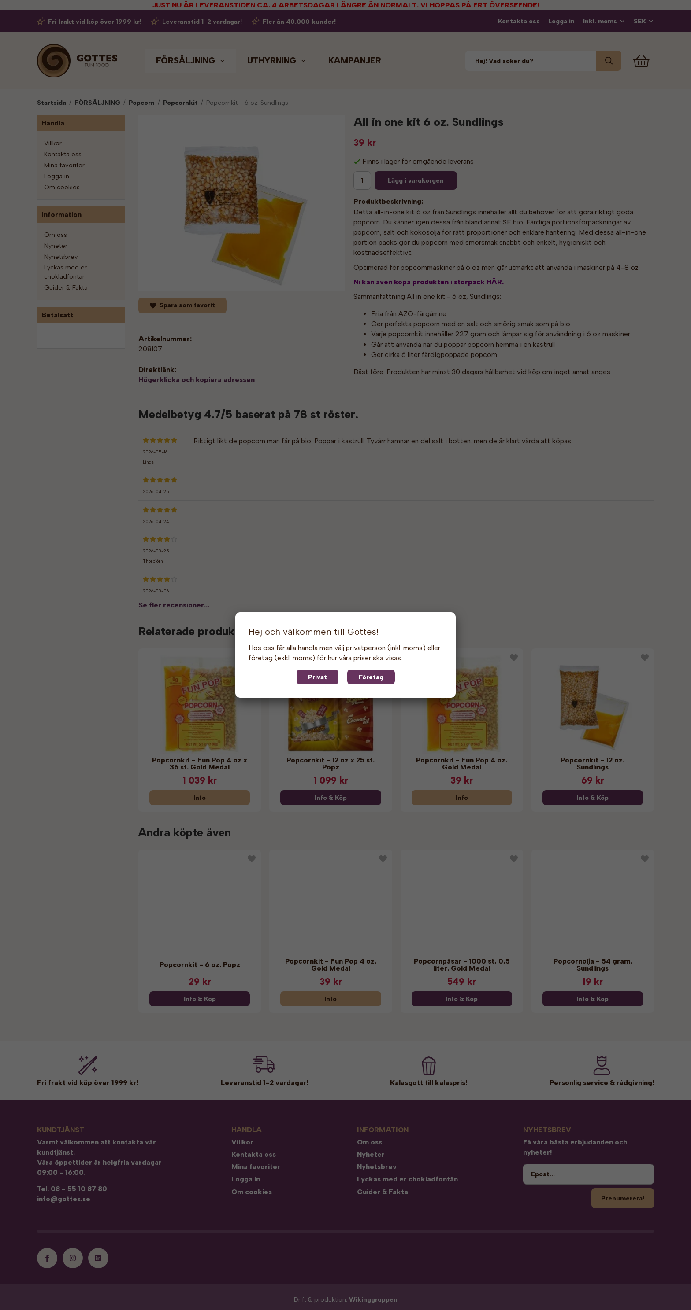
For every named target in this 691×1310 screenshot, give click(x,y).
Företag (371, 677)
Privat (317, 677)
